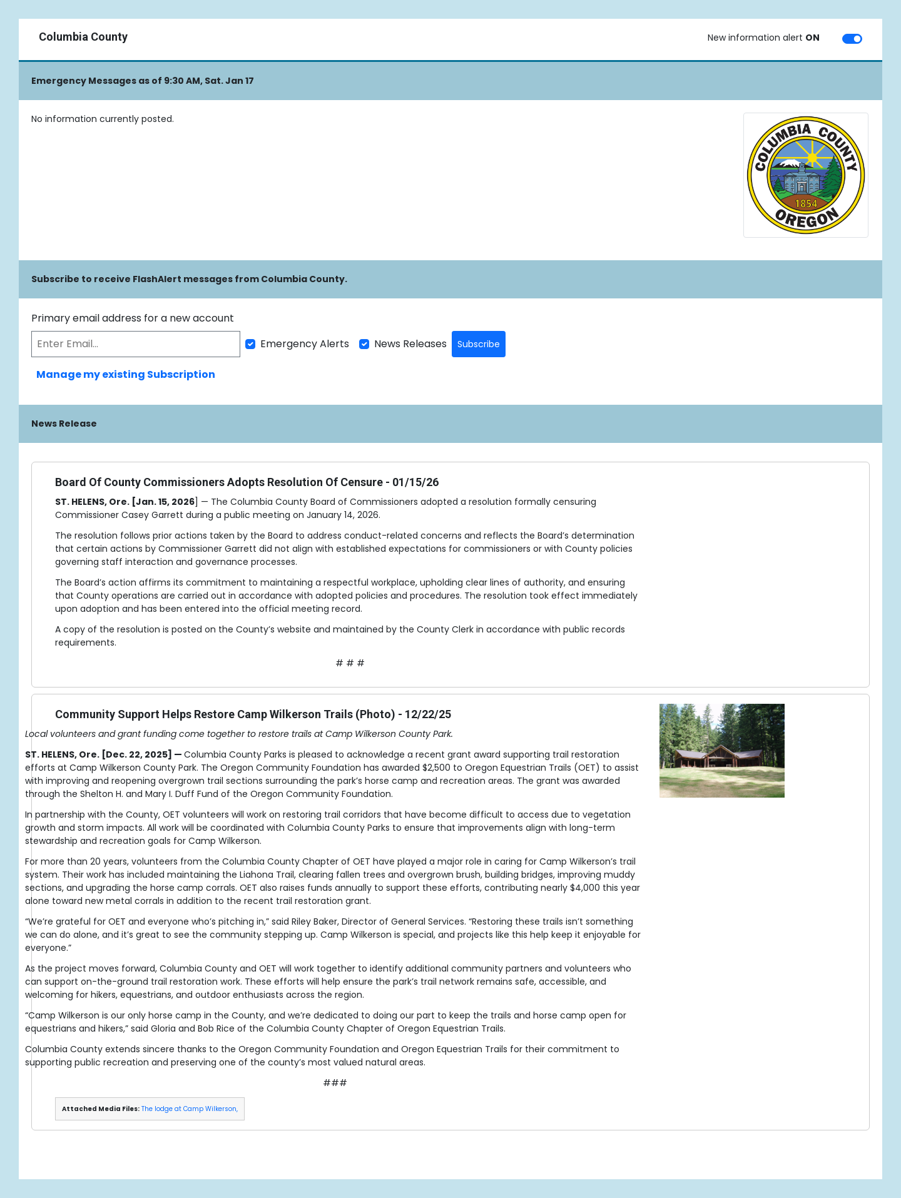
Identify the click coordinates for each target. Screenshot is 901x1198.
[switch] (852, 39)
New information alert (764, 37)
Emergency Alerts (304, 344)
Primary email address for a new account (132, 318)
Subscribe (478, 344)
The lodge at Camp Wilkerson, (189, 1109)
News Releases (410, 344)
